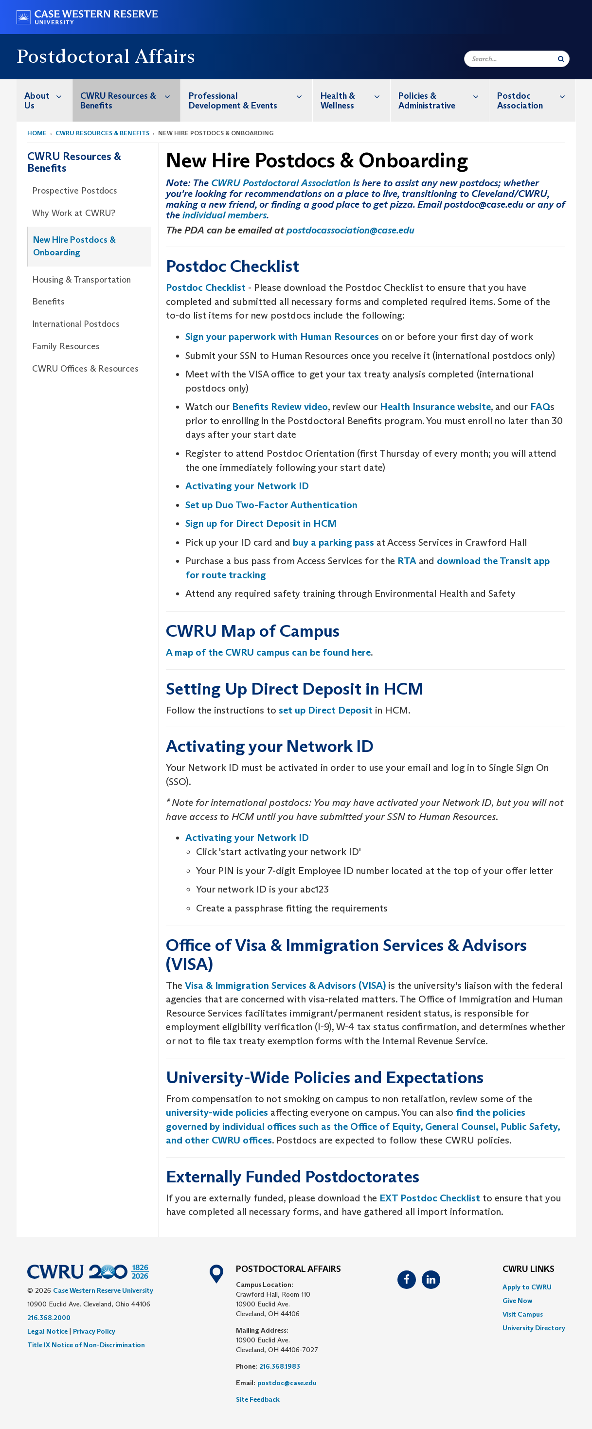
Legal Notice (47, 1331)
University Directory (533, 1327)
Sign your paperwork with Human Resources (282, 336)
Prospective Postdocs (74, 190)
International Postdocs (76, 324)
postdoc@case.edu (287, 1382)
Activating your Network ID (247, 486)
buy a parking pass (333, 542)
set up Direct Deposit (326, 710)
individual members (224, 215)
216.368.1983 (279, 1366)
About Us (48, 95)
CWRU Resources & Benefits (130, 95)
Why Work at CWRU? (73, 213)
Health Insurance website (435, 406)
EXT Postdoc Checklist (429, 1198)
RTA (406, 561)
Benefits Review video (280, 406)
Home (37, 133)
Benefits (48, 301)
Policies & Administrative (443, 95)
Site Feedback (258, 1399)
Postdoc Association (536, 95)
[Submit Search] (561, 59)
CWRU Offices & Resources (85, 368)
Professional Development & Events (250, 95)
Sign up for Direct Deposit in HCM (261, 523)
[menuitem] (44, 100)
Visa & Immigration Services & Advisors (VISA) (285, 985)
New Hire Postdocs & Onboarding (74, 246)
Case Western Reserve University (103, 1290)
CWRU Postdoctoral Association (281, 183)
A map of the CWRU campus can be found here (268, 652)
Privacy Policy (94, 1331)
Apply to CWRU (527, 1287)
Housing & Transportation (81, 279)
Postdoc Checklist (206, 287)
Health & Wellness (355, 95)
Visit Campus (522, 1314)
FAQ (540, 406)
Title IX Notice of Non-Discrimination (86, 1344)
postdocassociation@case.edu (350, 230)
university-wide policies (217, 1112)
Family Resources (66, 346)
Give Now (517, 1300)
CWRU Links (528, 1269)
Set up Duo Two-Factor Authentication (271, 505)
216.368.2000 (49, 1317)
